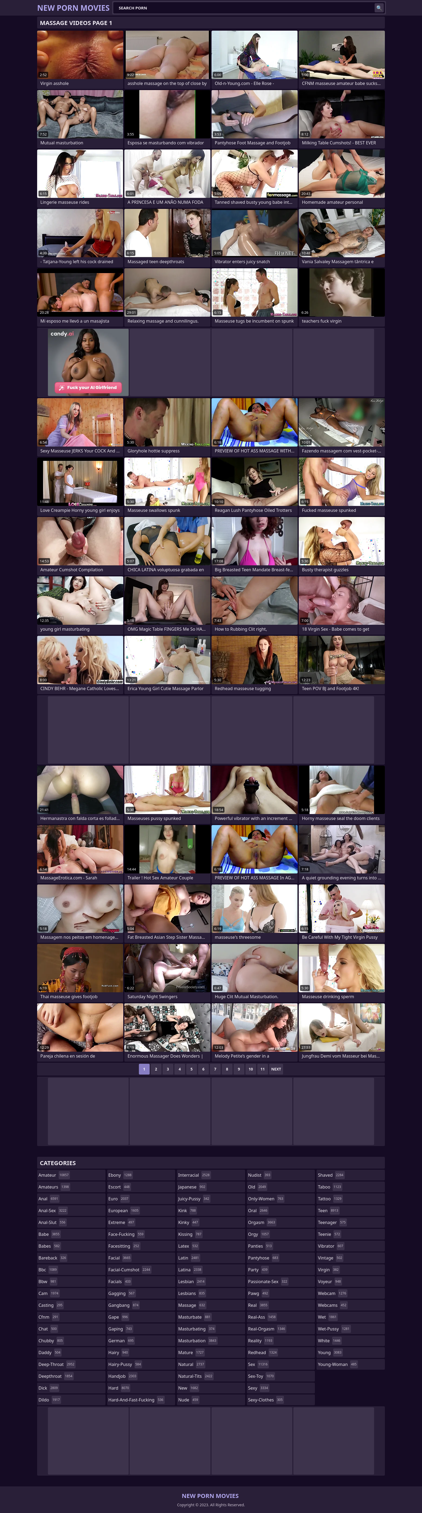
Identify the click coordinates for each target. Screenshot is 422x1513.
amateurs (54, 1187)
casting (51, 1305)
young (330, 1352)
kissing (190, 1234)
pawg (258, 1293)
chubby (51, 1341)
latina (190, 1270)
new (188, 1388)
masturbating (197, 1329)
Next (276, 1069)
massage (192, 1305)
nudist (260, 1175)
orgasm (262, 1222)
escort (119, 1187)
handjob (123, 1376)
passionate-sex (268, 1282)
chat (48, 1329)
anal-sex (53, 1211)
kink (187, 1211)
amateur (54, 1175)
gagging (122, 1293)
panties (260, 1246)
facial (120, 1258)
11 (263, 1069)
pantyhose (264, 1258)
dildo (49, 1400)
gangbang (124, 1305)
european (124, 1211)
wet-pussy (334, 1329)
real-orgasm (267, 1329)
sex (258, 1364)
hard (119, 1388)
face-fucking (126, 1234)
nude (188, 1400)
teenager (332, 1222)
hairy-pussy (125, 1364)
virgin (329, 1270)
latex (188, 1246)
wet (328, 1317)
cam (49, 1293)
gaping (120, 1329)
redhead (263, 1352)
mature (191, 1352)
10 (251, 1069)
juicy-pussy (194, 1199)
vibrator (331, 1246)
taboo (330, 1187)
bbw (47, 1282)
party (258, 1270)
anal (48, 1199)
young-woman (338, 1364)
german (121, 1341)
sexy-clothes (266, 1400)
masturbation (197, 1341)
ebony (120, 1175)
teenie (329, 1234)
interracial (194, 1175)
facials (120, 1282)
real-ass (262, 1317)
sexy (258, 1388)
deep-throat (57, 1364)
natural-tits (196, 1376)
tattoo (330, 1199)
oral (258, 1211)
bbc (48, 1270)
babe (49, 1234)
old (257, 1187)
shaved (331, 1175)
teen (328, 1211)
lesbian (192, 1282)
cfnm (48, 1317)
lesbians (192, 1293)
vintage (330, 1258)
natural (191, 1364)
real (258, 1305)
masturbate (195, 1317)
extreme (121, 1222)
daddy (50, 1352)
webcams (332, 1305)
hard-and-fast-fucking (136, 1400)
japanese (192, 1187)
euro (119, 1199)
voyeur (330, 1282)
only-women (266, 1199)
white (330, 1341)
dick (48, 1388)
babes (49, 1246)
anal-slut (52, 1222)
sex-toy (261, 1376)
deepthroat (56, 1376)
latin (189, 1258)
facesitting (124, 1246)
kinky (188, 1222)
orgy (259, 1234)
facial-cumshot (130, 1270)
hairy (118, 1352)
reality (261, 1341)
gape (118, 1317)
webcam (332, 1293)
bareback (52, 1258)
